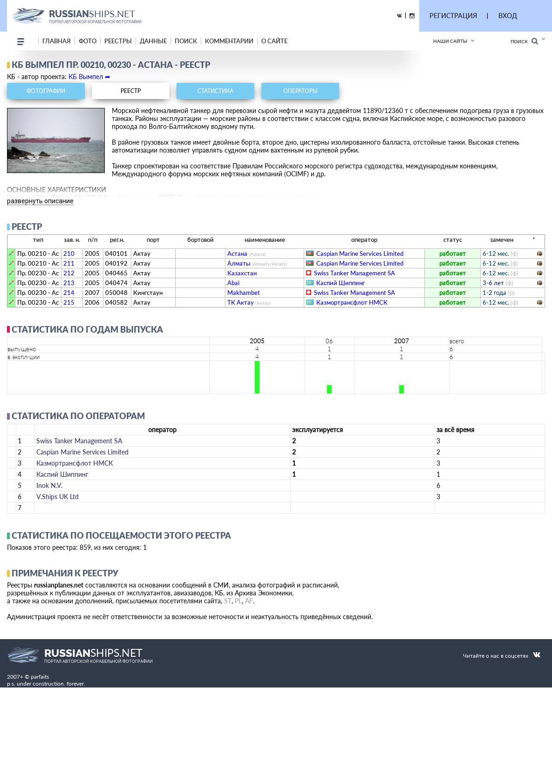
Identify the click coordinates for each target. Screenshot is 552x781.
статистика (215, 90)
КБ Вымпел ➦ (89, 76)
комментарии (229, 41)
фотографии (46, 90)
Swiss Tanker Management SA (354, 273)
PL (238, 601)
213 (69, 283)
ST (228, 601)
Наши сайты (450, 41)
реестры (118, 41)
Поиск (524, 41)
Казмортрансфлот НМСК (352, 302)
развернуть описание (40, 201)
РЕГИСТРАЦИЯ (453, 16)
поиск (186, 41)
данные (153, 41)
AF (249, 601)
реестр (131, 90)
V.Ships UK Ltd (57, 497)
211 (69, 263)
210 (69, 253)
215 (69, 302)
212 (69, 273)
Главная (56, 41)
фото (87, 41)
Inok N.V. (49, 485)
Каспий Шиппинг (340, 283)
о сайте (274, 41)
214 (69, 292)
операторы (300, 90)
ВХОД (507, 16)
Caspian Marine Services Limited (359, 253)
